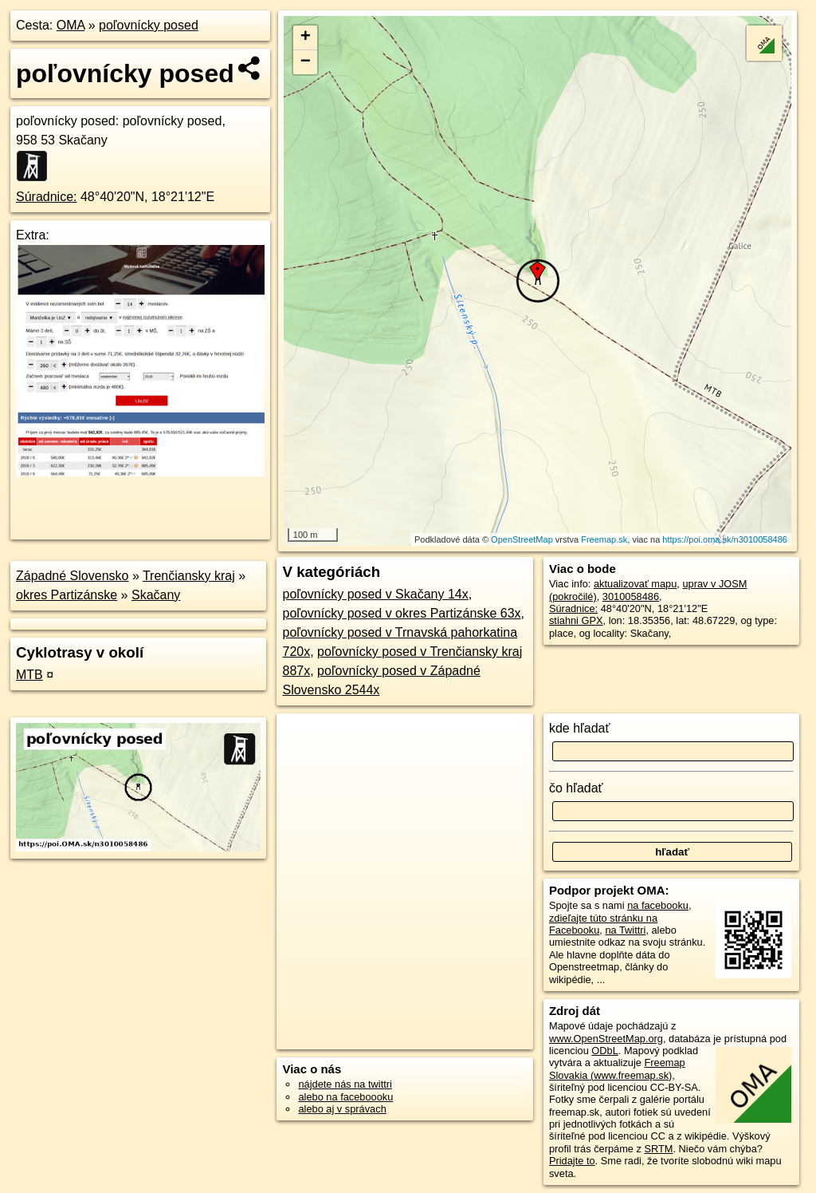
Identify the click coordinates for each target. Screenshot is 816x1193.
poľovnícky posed (148, 25)
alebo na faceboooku (345, 1097)
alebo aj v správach (342, 1109)
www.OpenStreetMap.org (606, 1039)
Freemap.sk (604, 539)
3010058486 (630, 596)
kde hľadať (579, 728)
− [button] (305, 62)
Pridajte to (572, 1161)
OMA (71, 25)
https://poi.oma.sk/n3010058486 (724, 539)
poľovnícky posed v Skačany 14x (375, 594)
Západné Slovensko (72, 576)
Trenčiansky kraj (189, 576)
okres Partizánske (66, 595)
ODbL (604, 1051)
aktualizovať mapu (635, 584)
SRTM (658, 1149)
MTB (29, 674)
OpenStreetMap (522, 539)
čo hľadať (576, 788)
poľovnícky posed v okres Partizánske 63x (401, 613)
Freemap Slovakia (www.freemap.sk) (617, 1068)
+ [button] (305, 37)
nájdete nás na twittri (344, 1084)
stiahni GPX (576, 620)
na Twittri (625, 930)
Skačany (155, 595)
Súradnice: (46, 196)
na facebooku (657, 905)
